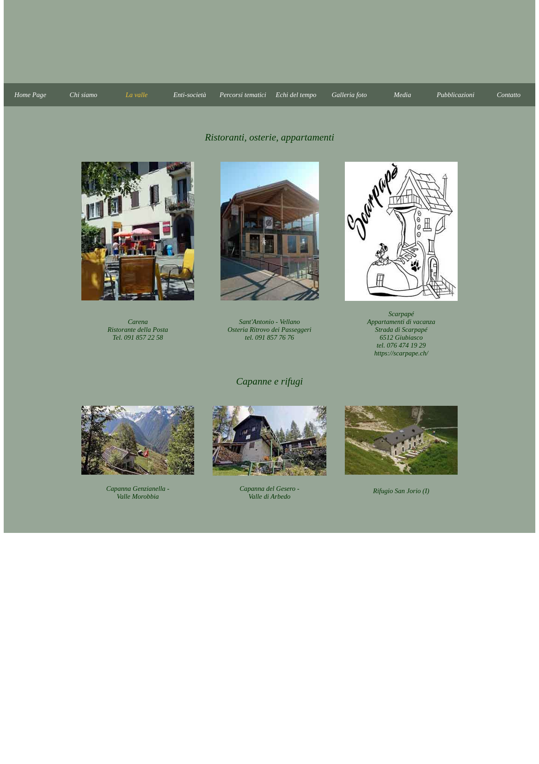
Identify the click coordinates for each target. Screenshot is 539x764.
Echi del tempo (296, 94)
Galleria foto (349, 94)
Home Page (30, 94)
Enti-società (189, 94)
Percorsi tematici (243, 94)
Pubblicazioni (455, 94)
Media (402, 94)
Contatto (509, 94)
